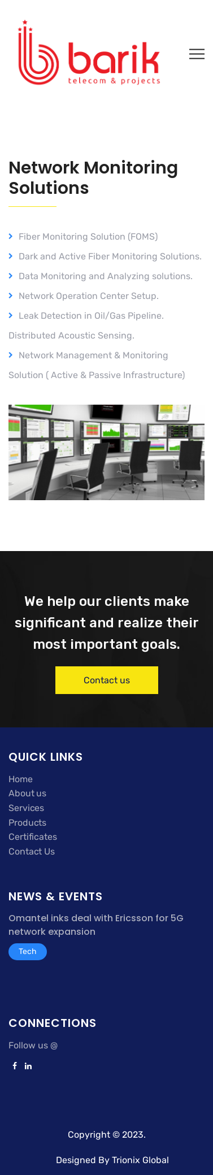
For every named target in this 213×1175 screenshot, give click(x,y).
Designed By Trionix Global (112, 1160)
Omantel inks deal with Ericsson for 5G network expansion (96, 925)
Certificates (32, 836)
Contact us (107, 680)
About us (27, 793)
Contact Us (31, 851)
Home (20, 779)
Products (27, 822)
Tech (28, 951)
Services (26, 808)
